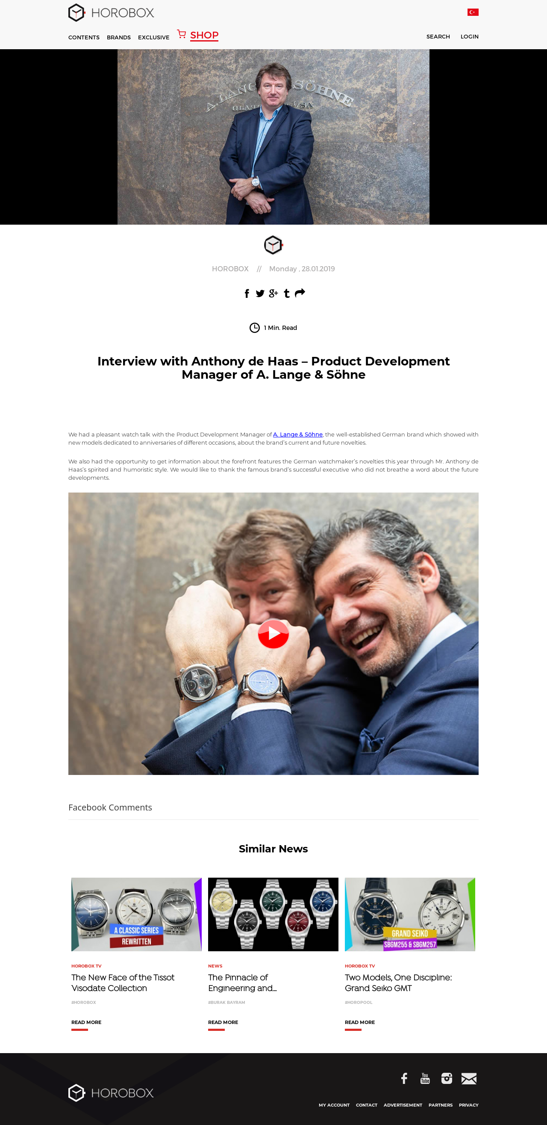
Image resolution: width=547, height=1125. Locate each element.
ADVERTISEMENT (403, 1105)
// (273, 268)
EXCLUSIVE (154, 37)
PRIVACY (469, 1105)
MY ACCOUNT (334, 1105)
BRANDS (119, 37)
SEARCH (432, 38)
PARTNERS (441, 1105)
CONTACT (366, 1105)
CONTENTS (84, 37)
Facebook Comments (110, 807)
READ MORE (86, 1022)
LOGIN (470, 37)
